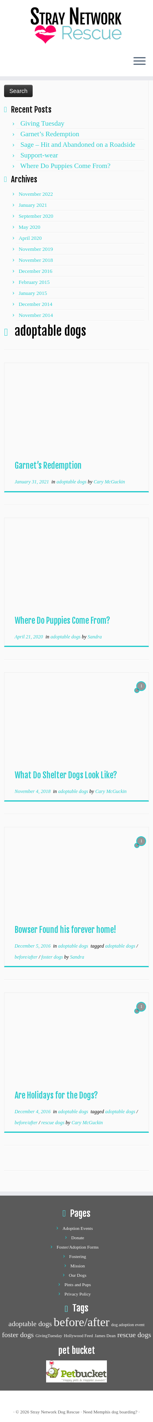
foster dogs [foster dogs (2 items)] (18, 1335)
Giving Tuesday (42, 123)
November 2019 (36, 249)
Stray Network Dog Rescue (55, 1411)
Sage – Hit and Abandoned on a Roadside (77, 144)
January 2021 (33, 205)
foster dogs (52, 957)
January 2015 (33, 293)
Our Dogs (77, 1275)
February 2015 (34, 282)
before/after (27, 957)
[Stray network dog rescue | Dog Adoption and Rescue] (76, 24)
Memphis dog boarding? (115, 1411)
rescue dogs (53, 1122)
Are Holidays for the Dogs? (56, 1095)
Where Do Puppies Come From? (65, 166)
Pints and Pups (77, 1284)
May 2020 (29, 227)
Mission (78, 1265)
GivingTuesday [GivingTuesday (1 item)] (48, 1335)
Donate (77, 1237)
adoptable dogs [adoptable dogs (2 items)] (30, 1324)
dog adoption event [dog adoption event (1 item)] (127, 1324)
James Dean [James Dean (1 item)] (105, 1335)
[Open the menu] (139, 61)
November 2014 (36, 315)
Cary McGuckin (109, 482)
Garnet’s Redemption (49, 134)
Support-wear (39, 155)
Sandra (95, 637)
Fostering (77, 1256)
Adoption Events (77, 1228)
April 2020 (30, 238)
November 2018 (36, 260)
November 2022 (36, 194)
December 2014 (36, 304)
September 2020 (36, 216)
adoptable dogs (72, 482)
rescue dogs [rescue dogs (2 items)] (134, 1335)
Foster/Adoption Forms (78, 1247)
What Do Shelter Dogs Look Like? (66, 775)
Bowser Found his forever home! (65, 930)
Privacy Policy (77, 1293)
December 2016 (36, 271)
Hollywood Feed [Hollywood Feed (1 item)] (78, 1335)
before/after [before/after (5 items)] (81, 1322)
